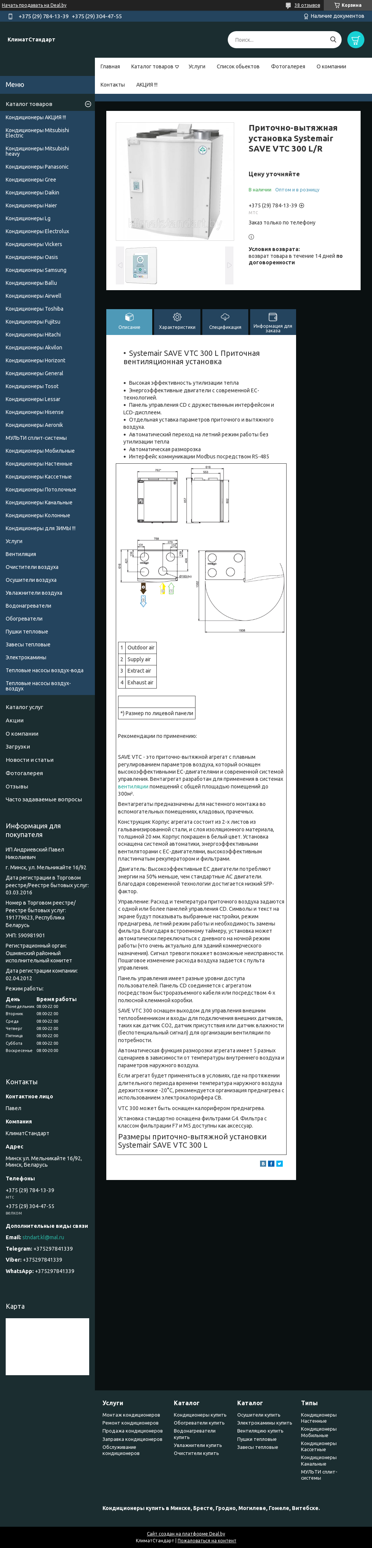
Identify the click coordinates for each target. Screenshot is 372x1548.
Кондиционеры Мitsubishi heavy (37, 151)
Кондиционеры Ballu (31, 283)
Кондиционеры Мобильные (40, 451)
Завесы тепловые (28, 644)
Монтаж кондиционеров (131, 1414)
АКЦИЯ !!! (147, 85)
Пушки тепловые (27, 632)
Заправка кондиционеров (132, 1439)
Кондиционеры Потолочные (41, 490)
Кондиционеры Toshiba (34, 309)
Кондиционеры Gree (31, 180)
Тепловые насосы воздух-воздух (38, 686)
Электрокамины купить (264, 1422)
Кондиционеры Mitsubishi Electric (37, 133)
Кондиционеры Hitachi (33, 335)
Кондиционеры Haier (31, 205)
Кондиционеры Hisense (35, 412)
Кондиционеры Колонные (38, 515)
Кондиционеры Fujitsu (33, 322)
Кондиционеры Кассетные (39, 477)
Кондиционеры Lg (28, 218)
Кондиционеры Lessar (33, 399)
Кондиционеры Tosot (32, 386)
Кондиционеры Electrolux (37, 231)
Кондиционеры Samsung (36, 270)
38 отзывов (307, 5)
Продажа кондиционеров (132, 1430)
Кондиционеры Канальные (39, 502)
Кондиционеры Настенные (39, 464)
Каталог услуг (24, 707)
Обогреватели (24, 619)
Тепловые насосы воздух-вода (45, 670)
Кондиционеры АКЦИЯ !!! (36, 117)
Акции (15, 720)
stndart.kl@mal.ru (43, 1237)
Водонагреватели (28, 606)
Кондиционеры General (34, 373)
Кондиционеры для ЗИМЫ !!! (41, 528)
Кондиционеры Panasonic (37, 167)
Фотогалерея (288, 66)
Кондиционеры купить (200, 1414)
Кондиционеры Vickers (34, 244)
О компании (331, 66)
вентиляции (133, 786)
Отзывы (17, 786)
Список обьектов (238, 66)
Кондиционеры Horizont (35, 360)
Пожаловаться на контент (207, 1540)
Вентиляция (21, 554)
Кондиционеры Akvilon (34, 347)
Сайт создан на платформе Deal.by (186, 1533)
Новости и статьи (30, 760)
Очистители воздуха (32, 567)
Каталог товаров (152, 66)
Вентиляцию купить (260, 1430)
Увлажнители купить (198, 1445)
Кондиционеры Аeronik (34, 425)
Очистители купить (196, 1453)
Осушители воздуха (31, 580)
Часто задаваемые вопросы (44, 799)
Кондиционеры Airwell (33, 296)
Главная (110, 66)
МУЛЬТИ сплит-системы (36, 438)
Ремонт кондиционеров (130, 1422)
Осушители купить (259, 1414)
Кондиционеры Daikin (32, 193)
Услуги (197, 66)
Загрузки (18, 746)
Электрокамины (26, 657)
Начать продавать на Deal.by (34, 5)
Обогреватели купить (199, 1422)
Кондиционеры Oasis (32, 257)
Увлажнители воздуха (34, 593)
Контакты (113, 85)
